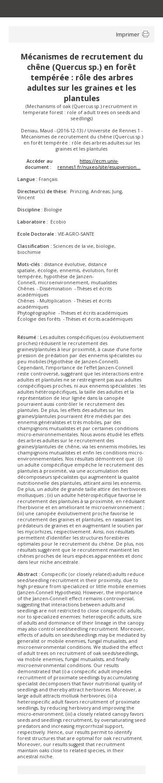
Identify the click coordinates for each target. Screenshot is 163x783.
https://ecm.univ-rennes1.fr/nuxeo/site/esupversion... (98, 164)
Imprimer (128, 34)
